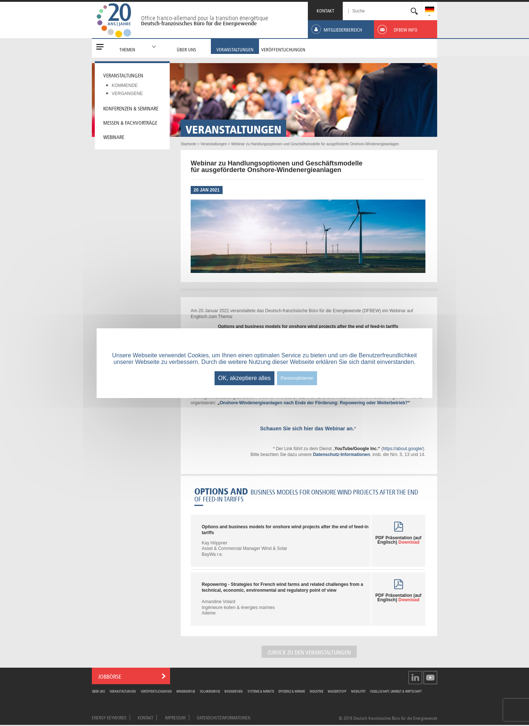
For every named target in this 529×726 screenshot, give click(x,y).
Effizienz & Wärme (291, 691)
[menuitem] (429, 10)
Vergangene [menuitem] (127, 93)
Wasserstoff (337, 691)
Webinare (113, 136)
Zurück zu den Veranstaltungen (309, 651)
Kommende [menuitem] (125, 85)
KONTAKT (325, 10)
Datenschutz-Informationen (341, 454)
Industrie (316, 691)
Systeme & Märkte (261, 691)
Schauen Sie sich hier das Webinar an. (307, 428)
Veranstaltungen (122, 691)
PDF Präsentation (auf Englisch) (398, 540)
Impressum (175, 717)
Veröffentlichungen (156, 691)
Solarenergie (210, 691)
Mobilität (358, 691)
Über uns (98, 691)
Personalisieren (297, 378)
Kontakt (145, 717)
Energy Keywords (109, 717)
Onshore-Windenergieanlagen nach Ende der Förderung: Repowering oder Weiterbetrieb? (314, 402)
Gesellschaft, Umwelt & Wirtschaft (396, 691)
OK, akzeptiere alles (244, 378)
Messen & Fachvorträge (130, 122)
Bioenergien (233, 691)
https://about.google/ (403, 448)
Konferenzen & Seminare (130, 107)
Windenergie (185, 691)
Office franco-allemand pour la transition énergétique (204, 18)
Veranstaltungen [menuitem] (123, 74)
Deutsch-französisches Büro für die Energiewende (199, 23)
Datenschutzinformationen (223, 717)
